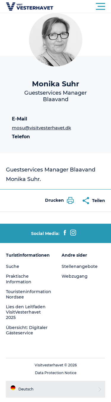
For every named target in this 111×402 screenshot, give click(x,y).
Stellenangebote (80, 266)
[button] (82, 6)
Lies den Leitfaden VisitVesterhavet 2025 (26, 312)
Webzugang (75, 276)
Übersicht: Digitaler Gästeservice (27, 330)
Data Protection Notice (55, 373)
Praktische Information (18, 279)
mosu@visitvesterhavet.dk (41, 128)
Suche (12, 266)
